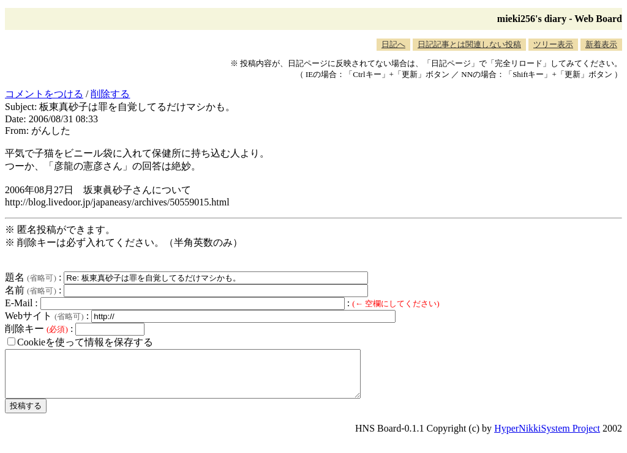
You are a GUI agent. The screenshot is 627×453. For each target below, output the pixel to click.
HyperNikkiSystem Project (547, 437)
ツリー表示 (553, 44)
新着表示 (601, 44)
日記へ (393, 44)
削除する (110, 94)
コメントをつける (44, 94)
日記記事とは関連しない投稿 (469, 44)
